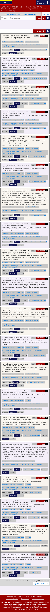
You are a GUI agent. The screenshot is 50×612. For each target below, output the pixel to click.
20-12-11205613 (41, 501)
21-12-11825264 (41, 309)
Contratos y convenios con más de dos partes (14, 70)
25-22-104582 (41, 417)
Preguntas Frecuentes (38, 599)
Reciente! (42, 35)
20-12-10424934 (41, 165)
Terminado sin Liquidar (32, 42)
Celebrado (31, 70)
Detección (39, 31)
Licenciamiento (25, 599)
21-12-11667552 (41, 554)
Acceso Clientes (30, 596)
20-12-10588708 (41, 190)
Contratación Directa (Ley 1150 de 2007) (13, 42)
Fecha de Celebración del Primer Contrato (35, 78)
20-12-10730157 (41, 224)
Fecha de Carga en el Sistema (32, 435)
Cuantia (17, 50)
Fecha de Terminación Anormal (38, 50)
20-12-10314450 (41, 250)
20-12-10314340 (41, 137)
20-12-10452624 (41, 279)
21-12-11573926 (41, 478)
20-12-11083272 (41, 364)
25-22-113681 (41, 58)
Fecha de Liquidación (35, 409)
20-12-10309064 (41, 87)
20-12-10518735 (41, 112)
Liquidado (28, 400)
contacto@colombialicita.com (15, 596)
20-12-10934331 (41, 337)
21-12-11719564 (41, 391)
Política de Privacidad (12, 599)
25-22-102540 (41, 444)
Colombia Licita (6, 2)
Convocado (32, 427)
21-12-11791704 (41, 526)
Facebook (40, 596)
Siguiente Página (41, 584)
